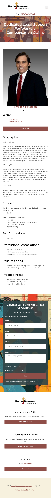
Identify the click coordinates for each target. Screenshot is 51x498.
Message (8, 352)
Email (7, 331)
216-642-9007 (28, 14)
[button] (46, 7)
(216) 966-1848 (13, 119)
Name (7, 321)
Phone (7, 341)
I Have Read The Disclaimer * (15, 370)
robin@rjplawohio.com (16, 121)
